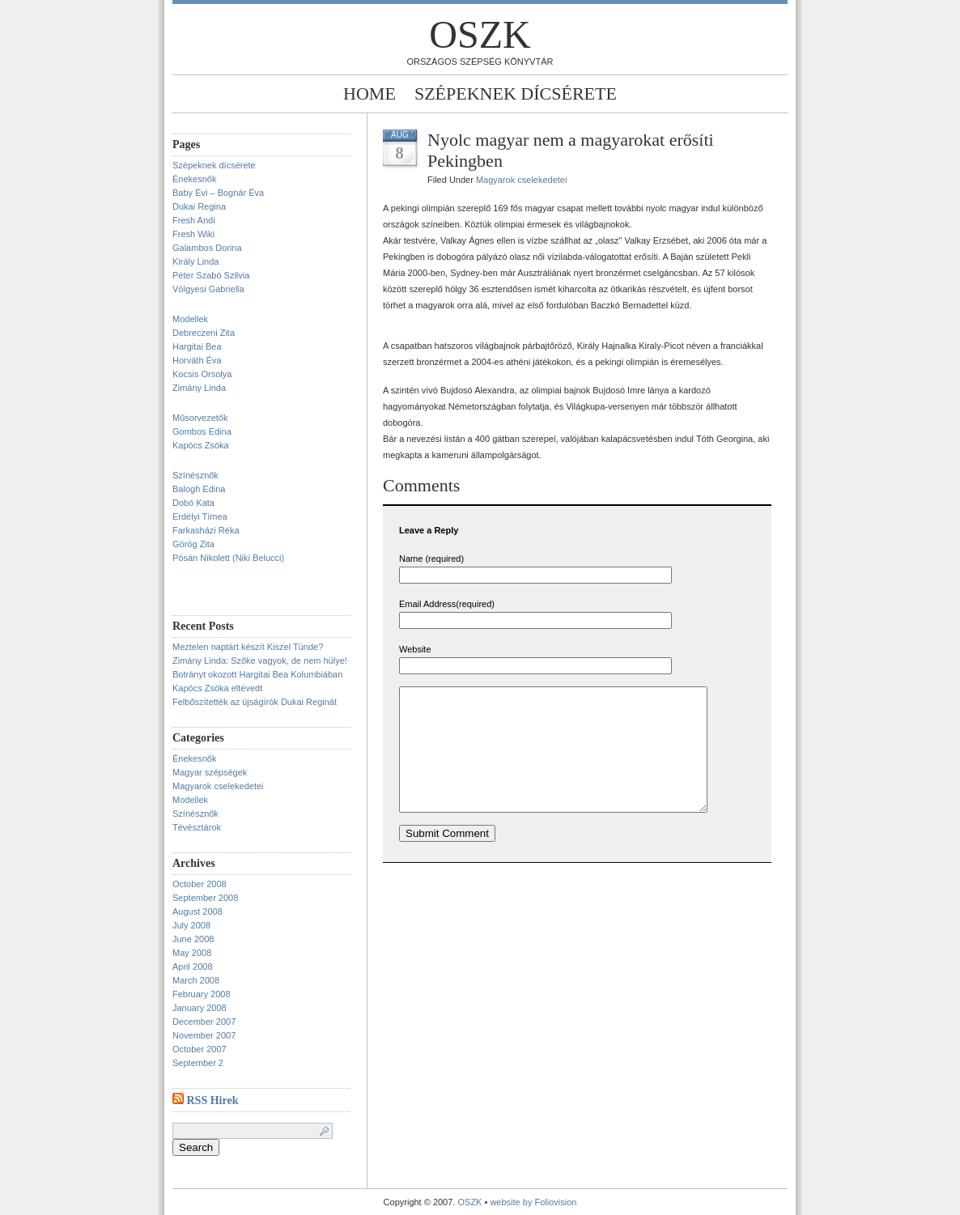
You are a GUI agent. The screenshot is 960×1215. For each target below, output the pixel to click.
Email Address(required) (447, 604)
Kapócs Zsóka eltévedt (217, 688)
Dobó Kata (193, 503)
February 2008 (201, 994)
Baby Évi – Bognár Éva (218, 193)
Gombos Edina (202, 431)
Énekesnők (194, 179)
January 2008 (199, 1008)
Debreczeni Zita (203, 333)
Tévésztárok (196, 827)
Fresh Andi (193, 220)
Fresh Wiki (193, 234)
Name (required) (431, 558)
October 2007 (199, 1049)
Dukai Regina (199, 206)
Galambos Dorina (207, 248)
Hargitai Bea (197, 346)
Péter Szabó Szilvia (210, 275)
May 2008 (191, 953)
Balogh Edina (198, 489)
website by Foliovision (533, 1202)
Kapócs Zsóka (200, 445)
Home (369, 93)
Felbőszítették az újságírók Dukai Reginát (254, 702)
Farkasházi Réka (206, 530)
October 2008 (199, 884)
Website (415, 649)
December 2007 (204, 1021)
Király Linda (195, 261)
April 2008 (192, 966)
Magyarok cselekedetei (218, 786)
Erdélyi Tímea (199, 516)
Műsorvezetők (199, 418)
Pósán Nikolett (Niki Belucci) (228, 558)
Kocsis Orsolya (202, 374)
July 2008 (191, 925)
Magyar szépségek (209, 772)
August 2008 (197, 911)
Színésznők (195, 475)
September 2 (197, 1063)
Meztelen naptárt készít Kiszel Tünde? (247, 647)
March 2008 (195, 980)
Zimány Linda (199, 388)
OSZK (479, 34)
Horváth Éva (197, 360)
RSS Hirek (213, 1100)
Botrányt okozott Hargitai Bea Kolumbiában (257, 674)
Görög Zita (193, 544)
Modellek (190, 319)
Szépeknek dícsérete (515, 93)
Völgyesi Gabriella (208, 289)
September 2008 (205, 898)
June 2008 (193, 939)
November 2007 (204, 1035)
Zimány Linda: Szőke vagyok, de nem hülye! (259, 660)
